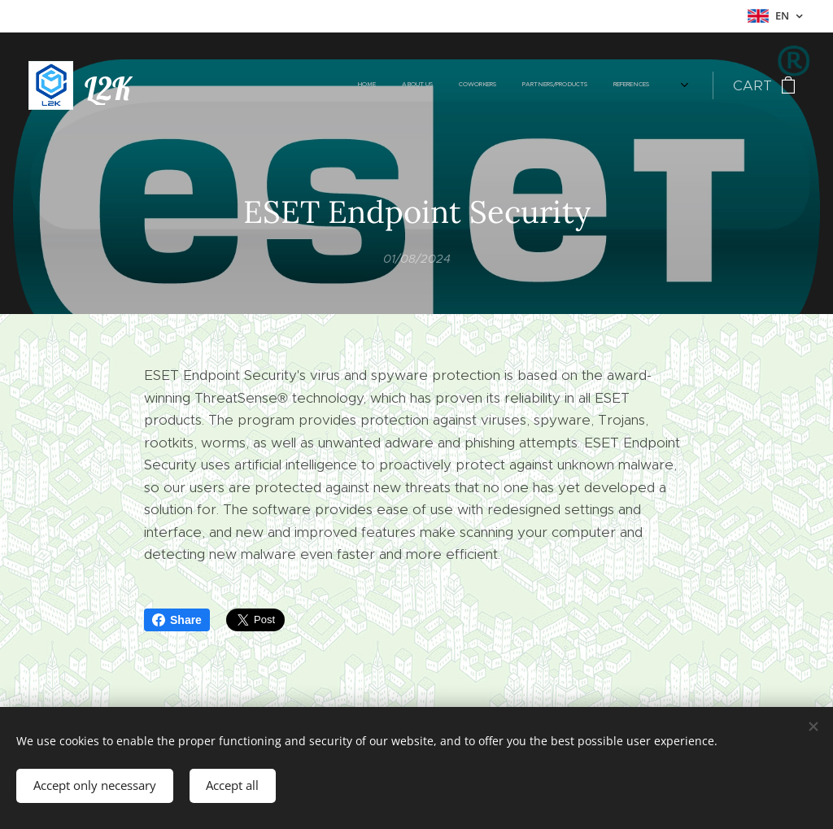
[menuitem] (479, 85)
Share (177, 619)
